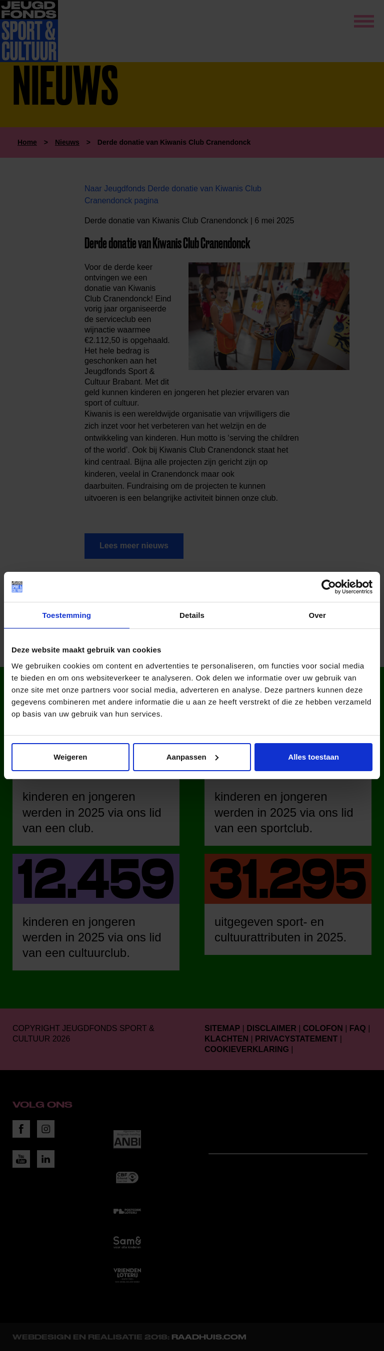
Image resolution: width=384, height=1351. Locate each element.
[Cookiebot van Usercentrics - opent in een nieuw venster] (328, 586)
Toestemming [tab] (67, 615)
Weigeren (70, 757)
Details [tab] (192, 615)
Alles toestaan (313, 757)
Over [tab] (317, 615)
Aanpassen (192, 757)
